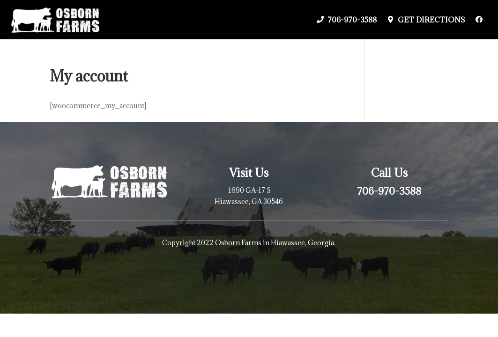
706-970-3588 (352, 19)
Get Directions (431, 19)
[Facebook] (479, 19)
